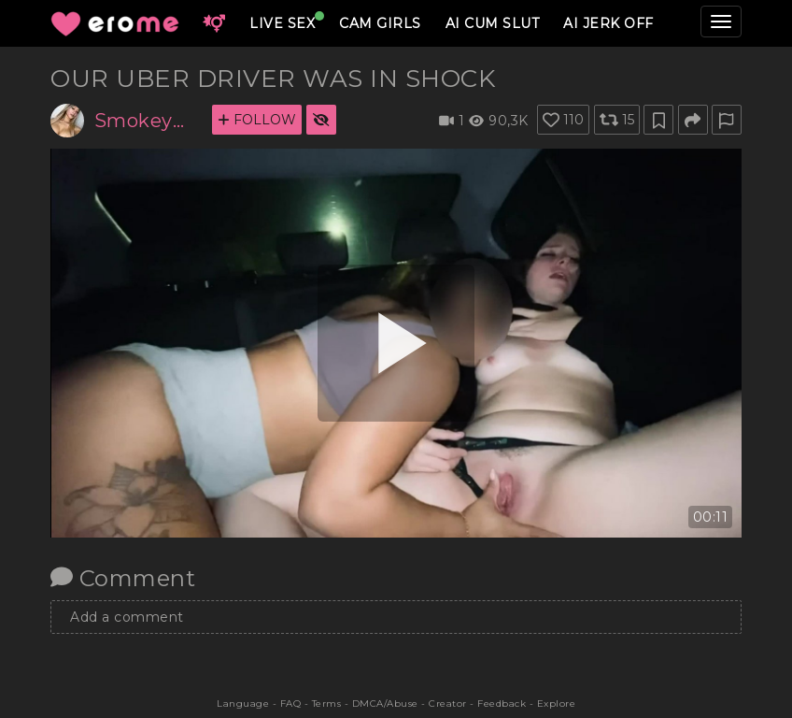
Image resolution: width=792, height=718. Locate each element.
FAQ (291, 703)
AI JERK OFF (608, 23)
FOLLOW (257, 119)
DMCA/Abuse (385, 703)
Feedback (501, 703)
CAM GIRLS (380, 23)
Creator (448, 703)
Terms (327, 703)
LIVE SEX (282, 23)
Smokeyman (146, 120)
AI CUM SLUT (493, 23)
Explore (556, 703)
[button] (214, 23)
